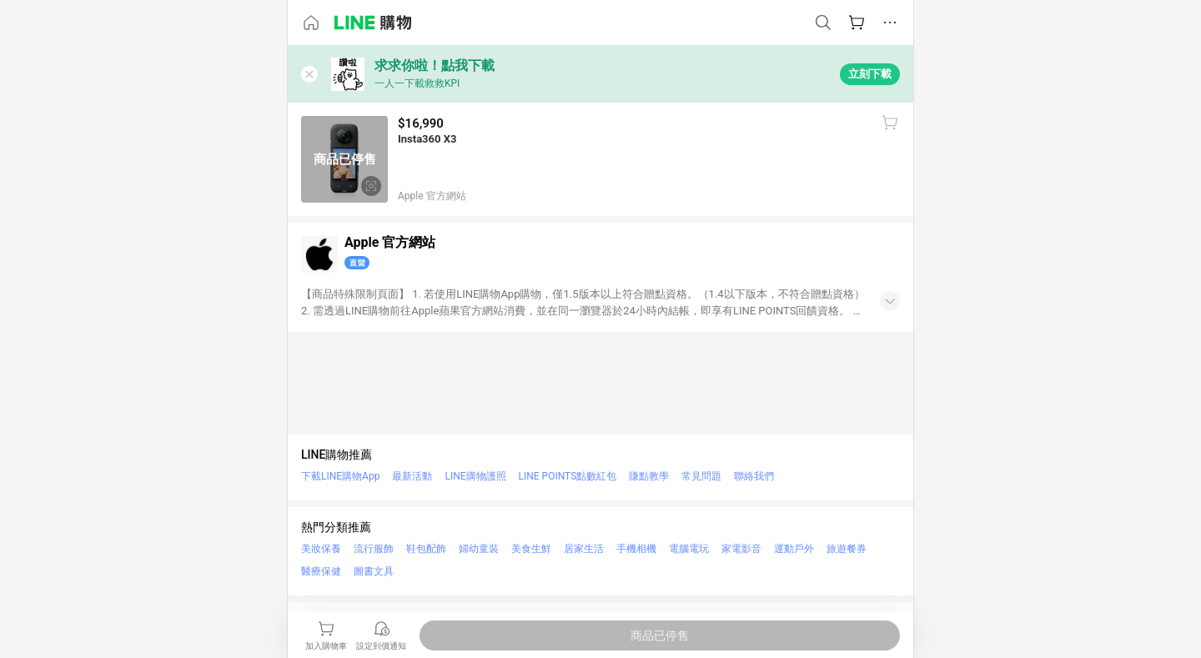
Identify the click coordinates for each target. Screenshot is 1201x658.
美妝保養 (321, 549)
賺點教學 (649, 476)
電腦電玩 (689, 549)
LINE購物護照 (475, 476)
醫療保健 (321, 571)
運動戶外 (794, 549)
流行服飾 (374, 549)
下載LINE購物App (340, 476)
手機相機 (636, 549)
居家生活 (584, 549)
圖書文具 (374, 571)
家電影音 (741, 549)
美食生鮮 (531, 549)
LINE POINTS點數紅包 (568, 476)
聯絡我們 (754, 476)
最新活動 (412, 476)
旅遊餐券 (847, 549)
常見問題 (701, 476)
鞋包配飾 (426, 549)
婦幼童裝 (479, 549)
